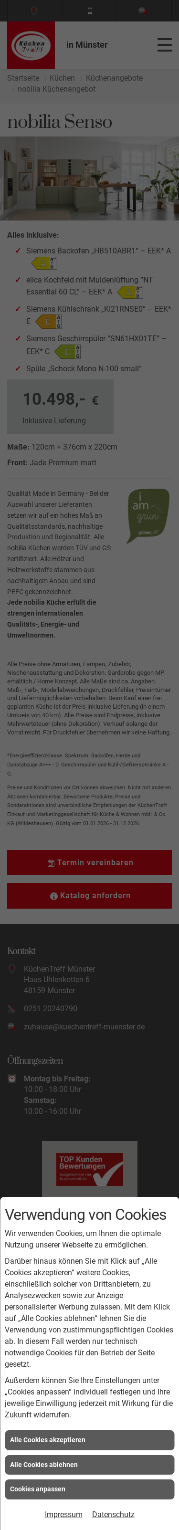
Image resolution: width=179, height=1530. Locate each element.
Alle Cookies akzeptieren (47, 1440)
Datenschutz (113, 1514)
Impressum (64, 1514)
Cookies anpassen (37, 1489)
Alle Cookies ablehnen (44, 1464)
